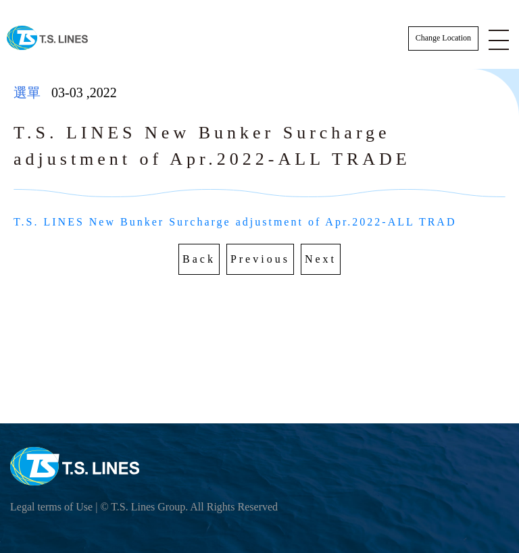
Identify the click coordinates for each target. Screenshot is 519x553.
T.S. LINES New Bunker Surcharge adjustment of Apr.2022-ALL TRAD (235, 222)
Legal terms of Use (51, 506)
